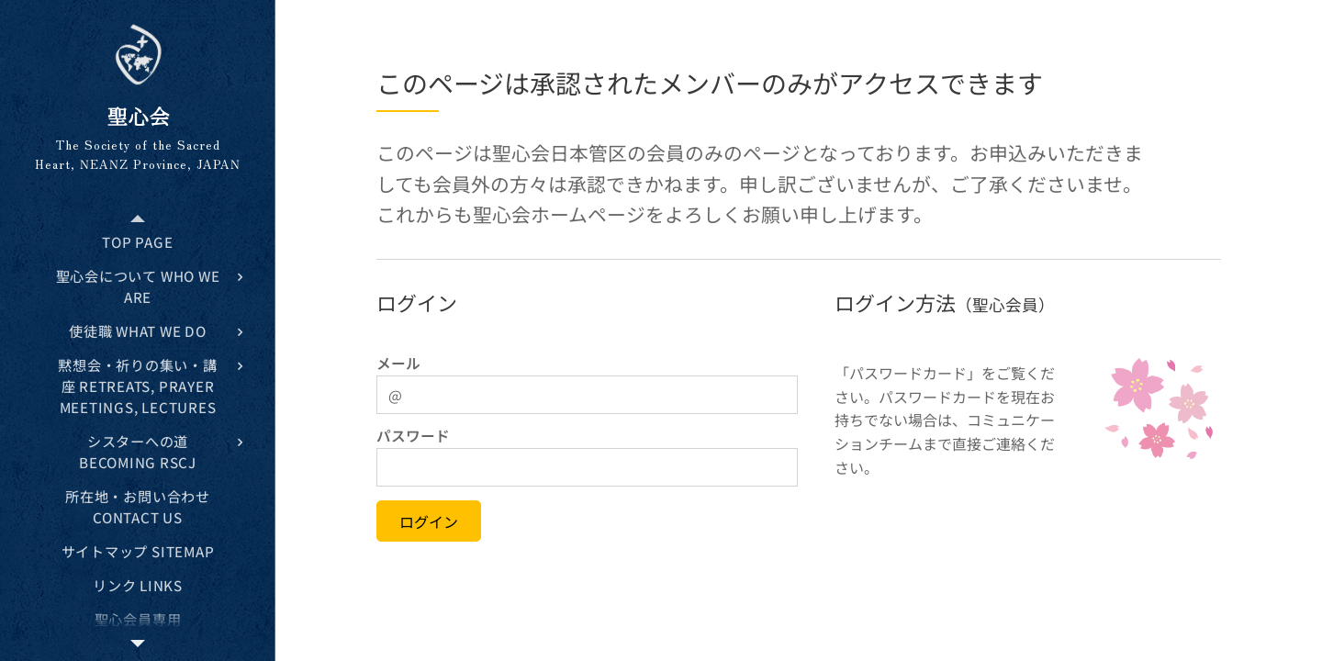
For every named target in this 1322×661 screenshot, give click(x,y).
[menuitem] (138, 241)
